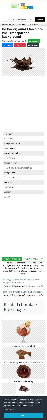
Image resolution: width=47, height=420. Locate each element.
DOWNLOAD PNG (12, 259)
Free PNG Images (8, 24)
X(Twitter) (33, 45)
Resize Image (33, 24)
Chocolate (8, 139)
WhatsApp (34, 41)
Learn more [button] (9, 409)
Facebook (7, 45)
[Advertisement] (23, 103)
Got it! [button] (23, 416)
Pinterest (19, 45)
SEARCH (40, 19)
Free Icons (21, 24)
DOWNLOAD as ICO (34, 259)
